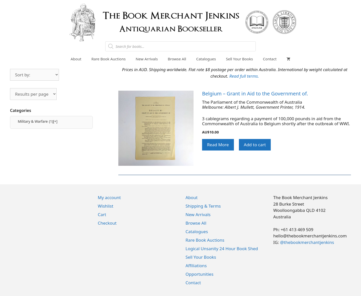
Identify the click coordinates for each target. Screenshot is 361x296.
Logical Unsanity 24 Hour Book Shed (222, 248)
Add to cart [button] (255, 144)
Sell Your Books (239, 58)
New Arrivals (147, 58)
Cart (102, 214)
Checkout (107, 223)
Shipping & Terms (203, 206)
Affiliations (196, 265)
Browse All (177, 58)
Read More (218, 144)
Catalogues (206, 58)
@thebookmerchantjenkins (307, 242)
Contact (270, 58)
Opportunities (199, 274)
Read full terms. (244, 76)
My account (109, 197)
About (76, 58)
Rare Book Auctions (108, 58)
